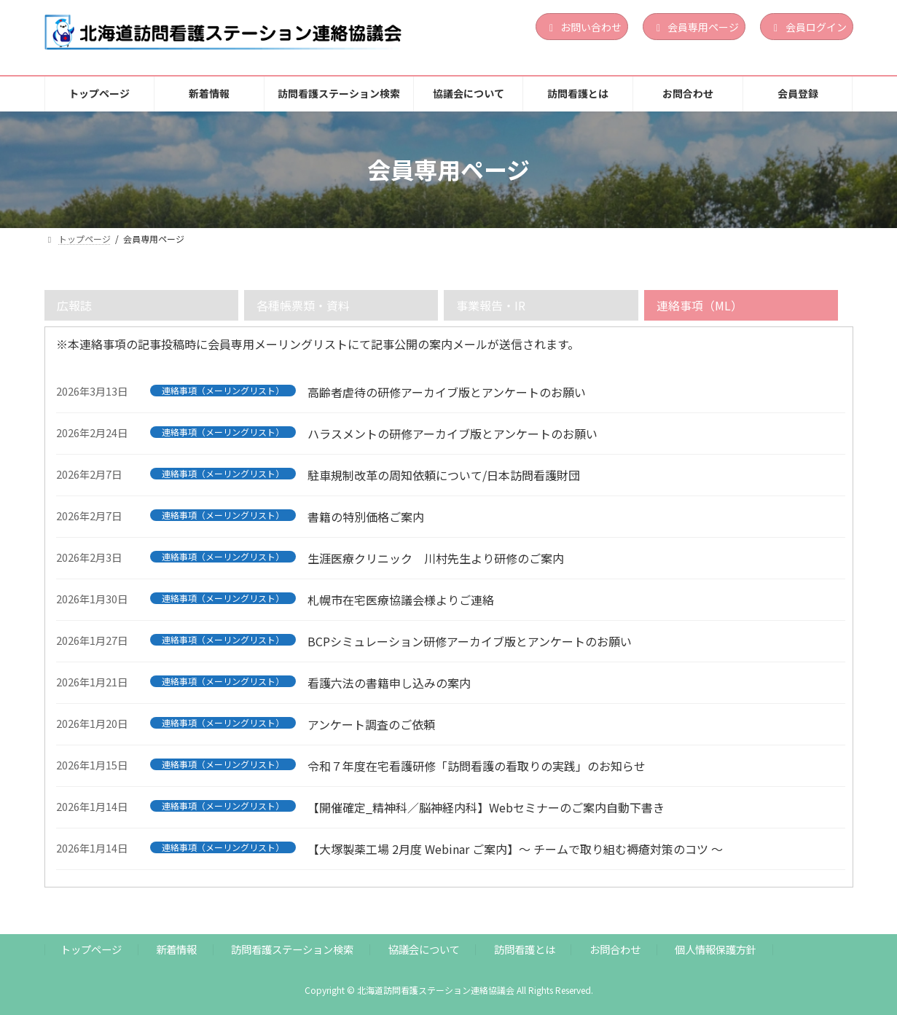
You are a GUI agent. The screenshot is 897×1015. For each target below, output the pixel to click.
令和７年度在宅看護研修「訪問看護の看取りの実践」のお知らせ (477, 766)
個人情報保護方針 (715, 949)
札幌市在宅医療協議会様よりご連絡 (401, 599)
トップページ (91, 949)
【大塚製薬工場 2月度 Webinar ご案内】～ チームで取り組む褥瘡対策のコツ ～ (515, 849)
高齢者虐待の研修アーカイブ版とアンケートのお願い (447, 392)
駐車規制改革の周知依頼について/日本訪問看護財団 (444, 475)
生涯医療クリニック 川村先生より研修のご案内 (436, 558)
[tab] (141, 305)
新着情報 (176, 949)
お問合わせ (615, 949)
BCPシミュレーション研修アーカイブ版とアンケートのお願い (470, 641)
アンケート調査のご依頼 (371, 724)
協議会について (424, 949)
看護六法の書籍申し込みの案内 (389, 682)
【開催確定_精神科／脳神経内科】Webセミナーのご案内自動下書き (486, 807)
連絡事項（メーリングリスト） (223, 390)
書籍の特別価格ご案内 (366, 516)
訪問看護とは (524, 949)
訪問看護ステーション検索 (292, 949)
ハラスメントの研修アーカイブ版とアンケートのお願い (453, 433)
